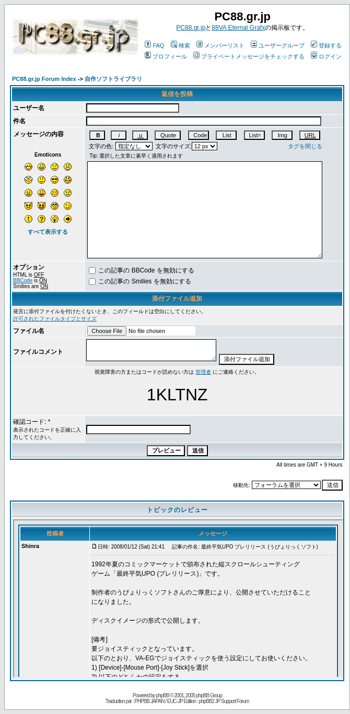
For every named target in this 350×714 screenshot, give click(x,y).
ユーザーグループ (278, 45)
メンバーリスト (220, 45)
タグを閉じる (305, 146)
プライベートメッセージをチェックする (249, 56)
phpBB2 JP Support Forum (224, 701)
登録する (326, 45)
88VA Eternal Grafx (238, 27)
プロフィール (166, 56)
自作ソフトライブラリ (113, 79)
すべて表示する (48, 232)
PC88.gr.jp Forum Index (44, 79)
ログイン (326, 56)
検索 (180, 45)
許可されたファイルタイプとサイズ (55, 319)
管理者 (203, 372)
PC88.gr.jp (190, 27)
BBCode (22, 280)
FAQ (154, 45)
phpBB (162, 695)
